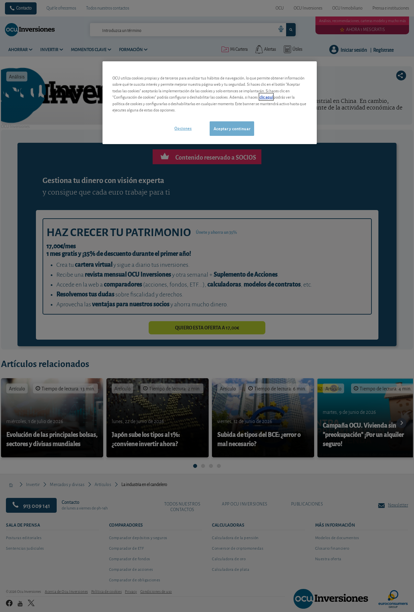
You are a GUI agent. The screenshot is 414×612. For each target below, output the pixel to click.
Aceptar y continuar (232, 128)
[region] (210, 102)
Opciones (183, 128)
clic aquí (266, 97)
